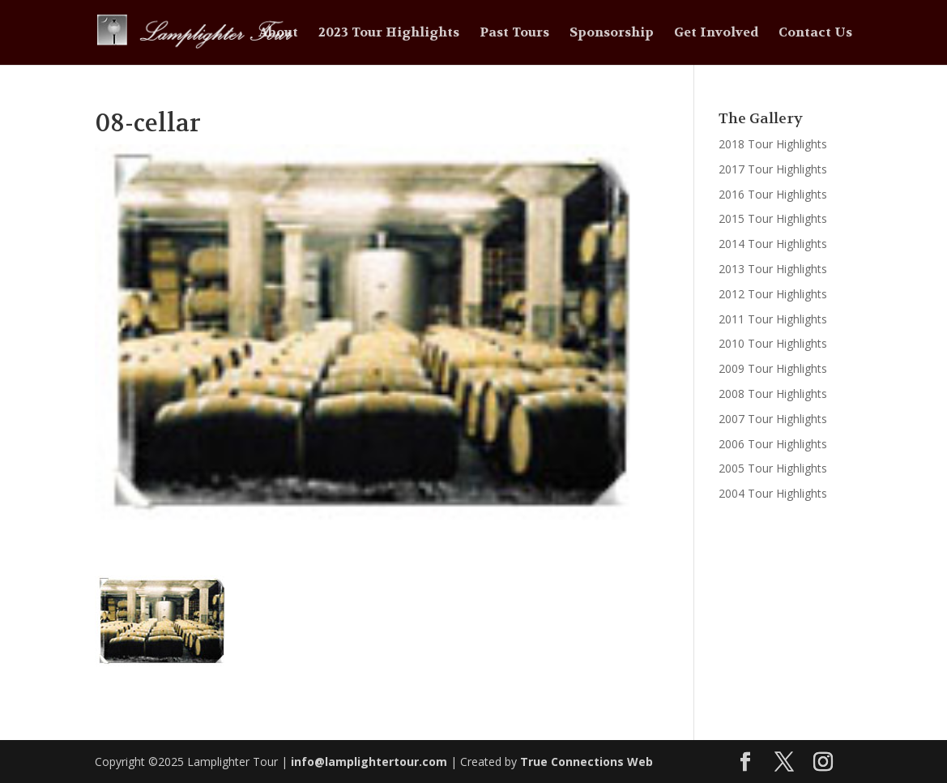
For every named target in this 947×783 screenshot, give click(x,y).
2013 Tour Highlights (773, 268)
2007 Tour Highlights (773, 418)
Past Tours (514, 34)
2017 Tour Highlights (773, 169)
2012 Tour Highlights (773, 294)
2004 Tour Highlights (773, 493)
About (278, 34)
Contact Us (815, 34)
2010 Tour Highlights (773, 343)
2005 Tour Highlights (773, 468)
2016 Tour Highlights (773, 194)
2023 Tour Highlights (388, 34)
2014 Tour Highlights (773, 243)
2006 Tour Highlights (773, 443)
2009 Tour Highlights (773, 368)
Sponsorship (611, 34)
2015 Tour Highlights (773, 218)
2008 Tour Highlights (773, 393)
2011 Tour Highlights (773, 319)
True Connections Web (586, 761)
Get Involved (716, 34)
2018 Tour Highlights (773, 144)
